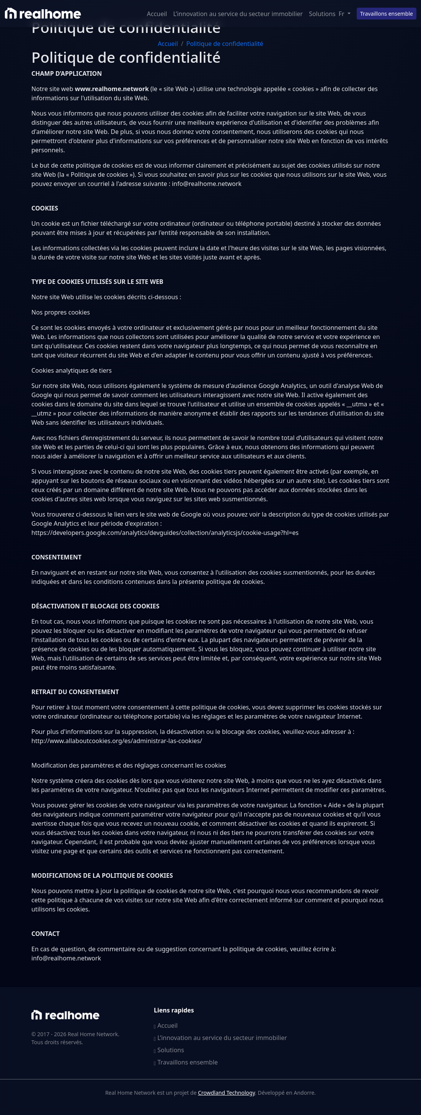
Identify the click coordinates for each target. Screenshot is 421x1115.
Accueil (157, 14)
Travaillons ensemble (386, 13)
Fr (342, 14)
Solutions (322, 14)
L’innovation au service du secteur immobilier (238, 14)
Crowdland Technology (226, 1092)
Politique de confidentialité (224, 43)
